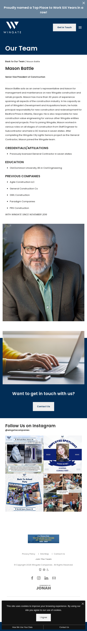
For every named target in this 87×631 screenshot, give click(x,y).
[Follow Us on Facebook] (32, 575)
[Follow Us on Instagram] (39, 575)
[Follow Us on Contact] (54, 575)
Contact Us (59, 551)
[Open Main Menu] (80, 24)
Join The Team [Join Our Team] (43, 557)
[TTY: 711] (40, 567)
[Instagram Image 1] (24, 452)
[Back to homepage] (12, 25)
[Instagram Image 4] (63, 491)
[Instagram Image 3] (24, 491)
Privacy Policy (28, 551)
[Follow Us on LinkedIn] (46, 575)
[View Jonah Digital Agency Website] (43, 585)
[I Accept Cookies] (83, 628)
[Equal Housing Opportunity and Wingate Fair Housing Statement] (44, 567)
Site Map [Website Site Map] (44, 551)
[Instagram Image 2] (63, 452)
